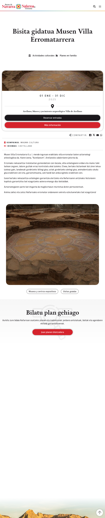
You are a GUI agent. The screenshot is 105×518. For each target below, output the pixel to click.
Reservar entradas (52, 117)
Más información (52, 125)
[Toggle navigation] (100, 6)
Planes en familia (68, 55)
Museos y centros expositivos (42, 291)
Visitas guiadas (69, 291)
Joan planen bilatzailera (52, 332)
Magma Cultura (30, 142)
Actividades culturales (43, 55)
